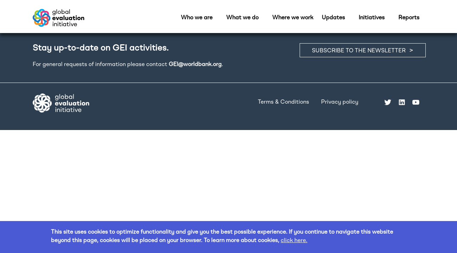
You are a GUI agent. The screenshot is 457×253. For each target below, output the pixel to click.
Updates (333, 18)
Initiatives (372, 18)
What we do (242, 18)
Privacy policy (339, 102)
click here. (294, 241)
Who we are (197, 18)
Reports (408, 18)
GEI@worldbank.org (195, 64)
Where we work (292, 18)
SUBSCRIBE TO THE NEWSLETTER (359, 51)
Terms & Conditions (283, 102)
